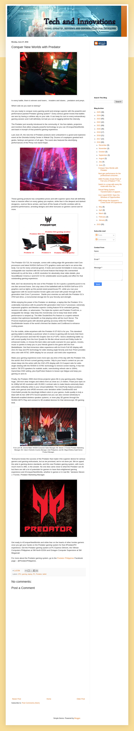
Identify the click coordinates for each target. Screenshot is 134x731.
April (101, 210)
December (103, 145)
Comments (101, 240)
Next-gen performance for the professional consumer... (109, 175)
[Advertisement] (48, 674)
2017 (99, 139)
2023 (99, 119)
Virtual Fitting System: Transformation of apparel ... (110, 191)
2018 (99, 135)
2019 (99, 132)
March (101, 213)
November (103, 148)
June (101, 165)
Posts (99, 235)
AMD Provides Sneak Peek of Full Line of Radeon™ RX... (109, 180)
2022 (99, 122)
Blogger (77, 718)
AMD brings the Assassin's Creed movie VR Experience (110, 202)
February (102, 217)
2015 (99, 224)
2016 (99, 142)
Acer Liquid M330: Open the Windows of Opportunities (109, 196)
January (102, 220)
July (100, 162)
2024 (99, 115)
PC (34, 574)
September (103, 155)
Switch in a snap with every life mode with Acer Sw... (110, 185)
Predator (39, 574)
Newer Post (16, 699)
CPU (19, 574)
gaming (24, 574)
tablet (44, 574)
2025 (99, 112)
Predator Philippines (65, 558)
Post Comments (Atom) (31, 703)
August (102, 159)
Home (49, 699)
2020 (99, 129)
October (102, 152)
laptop (30, 574)
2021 (99, 125)
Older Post (81, 699)
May (100, 207)
